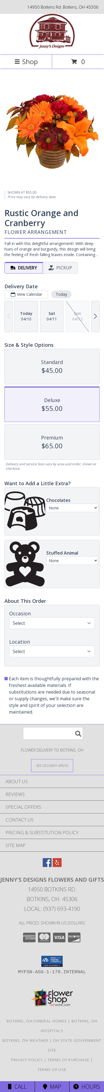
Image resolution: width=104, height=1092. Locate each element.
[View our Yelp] (57, 865)
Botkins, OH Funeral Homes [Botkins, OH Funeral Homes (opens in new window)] (37, 1020)
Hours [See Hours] (86, 1086)
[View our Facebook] (47, 865)
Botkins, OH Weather (25, 1040)
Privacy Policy (27, 1059)
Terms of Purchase (69, 1059)
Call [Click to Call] (17, 1086)
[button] (52, 961)
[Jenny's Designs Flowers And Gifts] (52, 47)
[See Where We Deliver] (52, 765)
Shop (26, 61)
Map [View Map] (52, 1086)
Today (61, 294)
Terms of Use (52, 1069)
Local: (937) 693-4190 (52, 908)
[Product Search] (53, 733)
